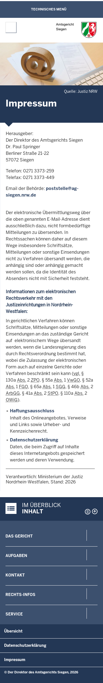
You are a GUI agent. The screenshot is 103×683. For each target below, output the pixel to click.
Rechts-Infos (20, 594)
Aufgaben (16, 555)
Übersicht (13, 631)
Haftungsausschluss (32, 411)
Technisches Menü (48, 9)
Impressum (14, 659)
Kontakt (15, 575)
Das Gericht (19, 536)
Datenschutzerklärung (34, 440)
